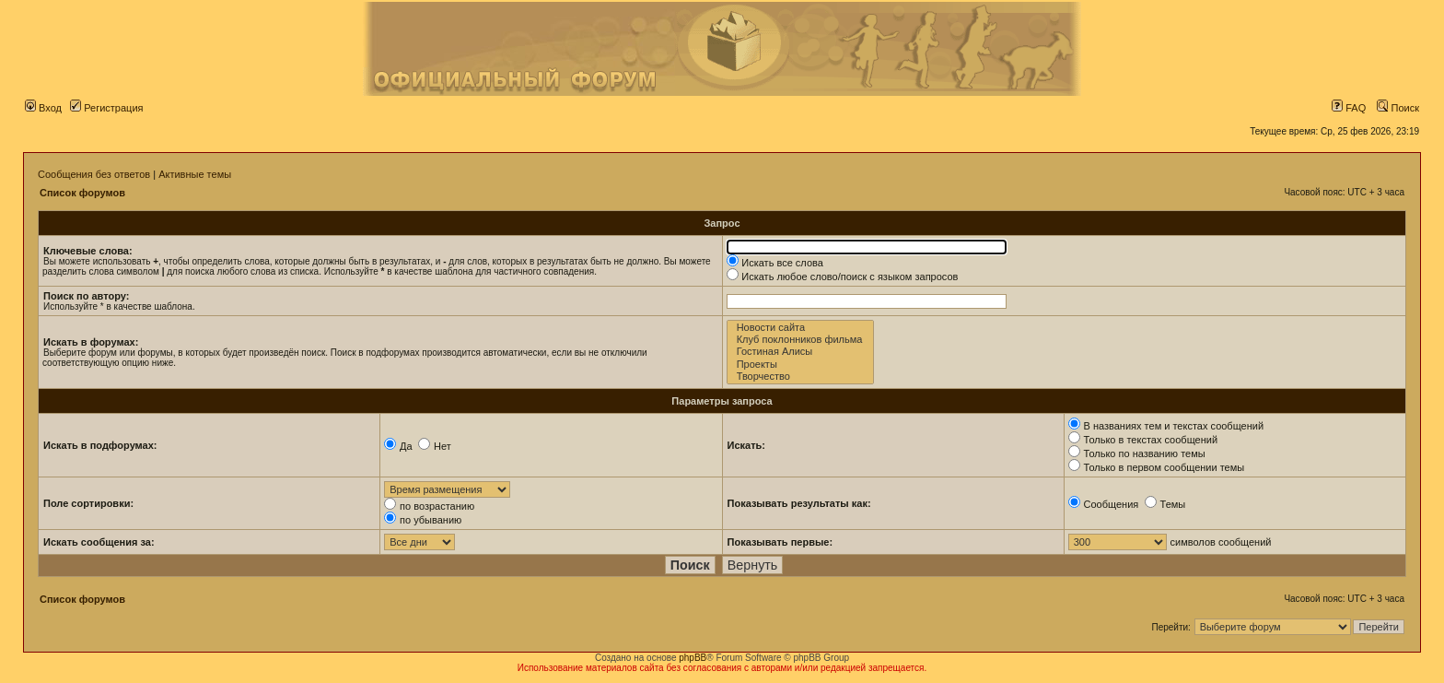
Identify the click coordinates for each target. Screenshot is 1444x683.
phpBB (692, 658)
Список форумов (82, 192)
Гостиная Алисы (800, 352)
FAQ (1349, 107)
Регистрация (106, 107)
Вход (43, 107)
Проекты (800, 365)
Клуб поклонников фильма (800, 340)
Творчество (800, 377)
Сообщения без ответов (94, 174)
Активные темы (194, 174)
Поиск (1398, 107)
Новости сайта (800, 328)
